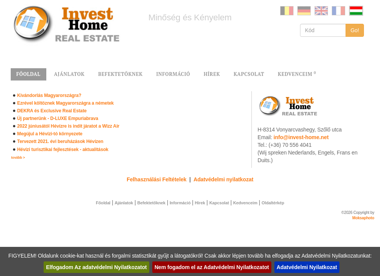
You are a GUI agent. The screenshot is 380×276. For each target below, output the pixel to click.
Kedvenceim (245, 202)
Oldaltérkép (273, 202)
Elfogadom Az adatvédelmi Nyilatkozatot (96, 267)
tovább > (18, 157)
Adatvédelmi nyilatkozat (223, 179)
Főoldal (103, 202)
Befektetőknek (151, 202)
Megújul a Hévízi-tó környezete (50, 133)
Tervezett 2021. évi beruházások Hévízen (60, 141)
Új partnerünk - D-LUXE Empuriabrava (57, 118)
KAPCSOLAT (248, 74)
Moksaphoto (363, 218)
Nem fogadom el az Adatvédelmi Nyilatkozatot (212, 267)
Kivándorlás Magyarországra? (49, 95)
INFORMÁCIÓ (173, 74)
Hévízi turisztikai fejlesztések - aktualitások (62, 149)
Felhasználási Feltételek (156, 179)
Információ (180, 202)
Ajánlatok (124, 202)
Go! (355, 30)
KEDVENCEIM (297, 73)
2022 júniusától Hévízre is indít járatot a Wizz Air (68, 126)
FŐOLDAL (28, 74)
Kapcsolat (219, 202)
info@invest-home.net (301, 137)
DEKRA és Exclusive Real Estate (51, 110)
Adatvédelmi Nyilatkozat (307, 267)
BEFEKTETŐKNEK (120, 74)
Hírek (200, 202)
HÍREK (212, 74)
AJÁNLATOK (69, 74)
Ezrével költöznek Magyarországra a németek (65, 103)
